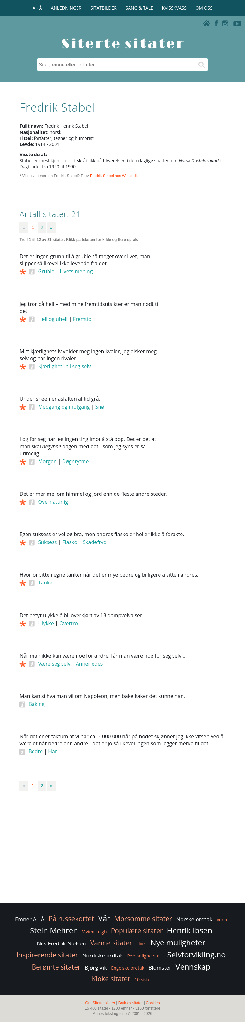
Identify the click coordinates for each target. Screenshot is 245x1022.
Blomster (159, 967)
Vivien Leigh (94, 932)
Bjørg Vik (96, 967)
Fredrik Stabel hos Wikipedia (114, 176)
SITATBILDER (103, 8)
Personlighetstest (145, 956)
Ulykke (46, 623)
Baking (36, 704)
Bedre (35, 751)
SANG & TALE (139, 8)
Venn (222, 919)
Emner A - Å (29, 919)
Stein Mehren (54, 930)
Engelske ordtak (127, 968)
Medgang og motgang (64, 406)
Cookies (153, 1003)
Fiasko (69, 542)
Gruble (46, 271)
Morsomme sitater (143, 918)
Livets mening (76, 271)
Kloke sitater (111, 978)
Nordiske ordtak (102, 955)
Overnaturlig (53, 501)
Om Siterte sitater (100, 1003)
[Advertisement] (197, 349)
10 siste (142, 980)
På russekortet (71, 918)
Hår (52, 751)
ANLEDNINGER (66, 8)
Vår (104, 918)
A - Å (37, 8)
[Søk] (201, 64)
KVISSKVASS (174, 8)
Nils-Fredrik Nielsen (61, 943)
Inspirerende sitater (47, 954)
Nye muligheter (178, 942)
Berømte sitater (56, 967)
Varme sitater (111, 942)
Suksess (47, 542)
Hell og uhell (52, 318)
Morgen (47, 461)
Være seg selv (54, 663)
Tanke (45, 582)
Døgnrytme (75, 461)
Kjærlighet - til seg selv (64, 366)
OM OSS (203, 8)
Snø (99, 406)
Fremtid (82, 318)
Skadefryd (95, 542)
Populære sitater (137, 930)
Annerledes (89, 663)
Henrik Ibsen (189, 930)
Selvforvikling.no (196, 954)
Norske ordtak (194, 919)
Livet (141, 944)
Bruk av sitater (130, 1003)
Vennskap (192, 966)
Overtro (68, 623)
